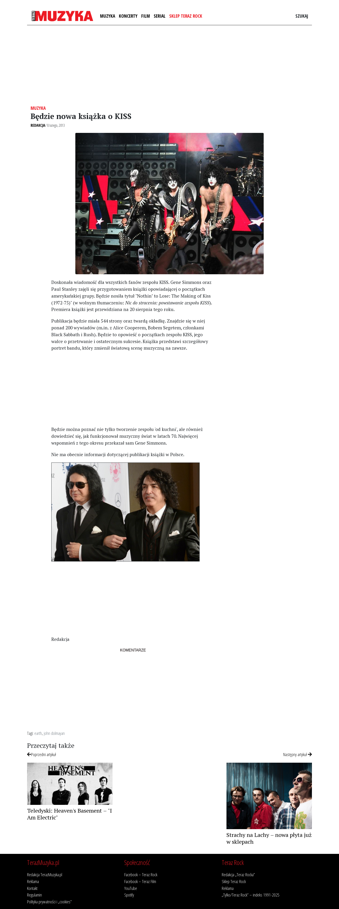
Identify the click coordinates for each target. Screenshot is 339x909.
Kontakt (32, 888)
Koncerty (128, 16)
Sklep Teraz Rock (185, 16)
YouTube (130, 888)
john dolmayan (54, 733)
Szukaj (301, 16)
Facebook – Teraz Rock (140, 874)
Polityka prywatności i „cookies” (49, 901)
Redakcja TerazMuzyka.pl (44, 874)
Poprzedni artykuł (41, 754)
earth (38, 733)
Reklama (33, 881)
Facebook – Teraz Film (140, 881)
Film (145, 16)
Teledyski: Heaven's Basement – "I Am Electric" (69, 814)
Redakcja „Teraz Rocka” (238, 874)
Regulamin (34, 895)
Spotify (129, 895)
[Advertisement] (169, 65)
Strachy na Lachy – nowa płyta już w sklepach (269, 838)
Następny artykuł (297, 754)
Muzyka (107, 16)
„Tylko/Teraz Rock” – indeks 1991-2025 (250, 895)
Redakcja (38, 125)
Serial (159, 16)
